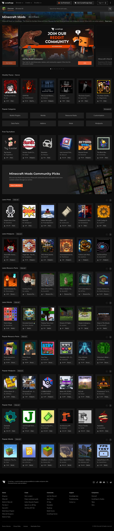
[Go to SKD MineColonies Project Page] (47, 250)
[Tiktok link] (97, 482)
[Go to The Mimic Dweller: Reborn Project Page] (103, 91)
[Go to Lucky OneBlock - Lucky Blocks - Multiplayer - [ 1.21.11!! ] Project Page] (29, 455)
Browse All (19, 8)
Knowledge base (73, 496)
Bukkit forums (51, 511)
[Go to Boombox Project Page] (47, 147)
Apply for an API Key (30, 505)
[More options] (110, 3)
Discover (11, 8)
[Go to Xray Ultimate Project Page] (85, 352)
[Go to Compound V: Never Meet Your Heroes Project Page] (85, 215)
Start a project (28, 496)
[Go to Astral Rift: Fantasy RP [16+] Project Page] (10, 250)
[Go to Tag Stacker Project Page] (10, 147)
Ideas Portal (50, 499)
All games (4, 496)
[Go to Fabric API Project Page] (66, 215)
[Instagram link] (94, 482)
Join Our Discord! (52, 496)
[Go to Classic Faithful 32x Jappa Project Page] (103, 284)
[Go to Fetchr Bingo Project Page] (10, 318)
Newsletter (50, 505)
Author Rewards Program (32, 502)
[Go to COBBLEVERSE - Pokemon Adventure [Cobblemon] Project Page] (47, 386)
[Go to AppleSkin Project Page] (103, 421)
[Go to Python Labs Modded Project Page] (85, 250)
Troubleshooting (73, 499)
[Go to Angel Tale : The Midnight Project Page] (29, 250)
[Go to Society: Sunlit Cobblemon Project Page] (29, 147)
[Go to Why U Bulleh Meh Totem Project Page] (66, 284)
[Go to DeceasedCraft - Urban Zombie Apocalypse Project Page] (29, 386)
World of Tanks (6, 517)
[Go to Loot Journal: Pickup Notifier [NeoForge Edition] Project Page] (66, 147)
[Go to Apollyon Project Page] (66, 91)
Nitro (93, 505)
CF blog (49, 502)
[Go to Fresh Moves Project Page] (29, 352)
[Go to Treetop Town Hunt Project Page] (47, 318)
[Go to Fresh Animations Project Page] (10, 352)
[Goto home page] (8, 3)
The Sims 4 (5, 505)
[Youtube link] (100, 482)
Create (28, 3)
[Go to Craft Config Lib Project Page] (103, 215)
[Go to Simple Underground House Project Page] (85, 318)
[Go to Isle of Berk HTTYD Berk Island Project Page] (66, 455)
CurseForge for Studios (98, 499)
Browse (19, 3)
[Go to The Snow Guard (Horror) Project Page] (85, 91)
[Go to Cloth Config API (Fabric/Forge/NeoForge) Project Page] (47, 421)
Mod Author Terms (35, 526)
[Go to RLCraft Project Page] (85, 386)
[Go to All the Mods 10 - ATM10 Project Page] (10, 386)
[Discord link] (104, 482)
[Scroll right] (110, 200)
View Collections (16, 185)
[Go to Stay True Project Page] (47, 352)
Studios (38, 3)
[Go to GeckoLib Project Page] (10, 421)
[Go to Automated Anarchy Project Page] (66, 250)
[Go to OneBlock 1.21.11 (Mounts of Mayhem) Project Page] (47, 455)
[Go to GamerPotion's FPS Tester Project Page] (103, 455)
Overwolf (94, 496)
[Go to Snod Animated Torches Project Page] (10, 284)
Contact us (72, 502)
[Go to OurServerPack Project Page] (103, 250)
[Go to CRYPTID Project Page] (29, 91)
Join (85, 63)
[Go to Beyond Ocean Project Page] (85, 147)
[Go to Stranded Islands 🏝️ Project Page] (29, 318)
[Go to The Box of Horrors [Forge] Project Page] (10, 91)
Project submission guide (31, 499)
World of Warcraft (7, 502)
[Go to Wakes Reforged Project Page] (47, 215)
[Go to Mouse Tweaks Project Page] (85, 421)
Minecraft (5, 499)
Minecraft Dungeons (8, 514)
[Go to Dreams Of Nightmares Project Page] (66, 318)
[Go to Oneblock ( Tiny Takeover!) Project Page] (10, 455)
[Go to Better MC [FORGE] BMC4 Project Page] (66, 386)
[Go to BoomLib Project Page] (29, 215)
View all (15, 200)
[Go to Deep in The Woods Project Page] (103, 318)
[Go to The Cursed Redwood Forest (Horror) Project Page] (47, 91)
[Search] (110, 9)
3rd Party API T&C (30, 508)
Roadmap (49, 508)
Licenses (25, 526)
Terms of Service (6, 526)
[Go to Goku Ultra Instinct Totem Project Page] (47, 284)
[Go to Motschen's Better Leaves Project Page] (103, 352)
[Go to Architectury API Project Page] (66, 421)
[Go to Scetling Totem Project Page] (29, 284)
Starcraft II (5, 508)
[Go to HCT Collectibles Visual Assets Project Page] (85, 284)
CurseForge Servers (52, 514)
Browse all (107, 109)
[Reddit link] (111, 482)
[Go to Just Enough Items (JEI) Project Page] (29, 421)
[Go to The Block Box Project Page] (103, 147)
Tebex (93, 502)
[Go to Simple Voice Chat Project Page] (10, 215)
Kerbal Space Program (8, 511)
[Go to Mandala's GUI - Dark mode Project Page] (66, 352)
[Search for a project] (78, 9)
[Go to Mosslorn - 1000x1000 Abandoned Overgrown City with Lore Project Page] (85, 455)
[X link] (107, 482)
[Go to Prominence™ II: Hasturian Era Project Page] (103, 386)
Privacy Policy (17, 526)
